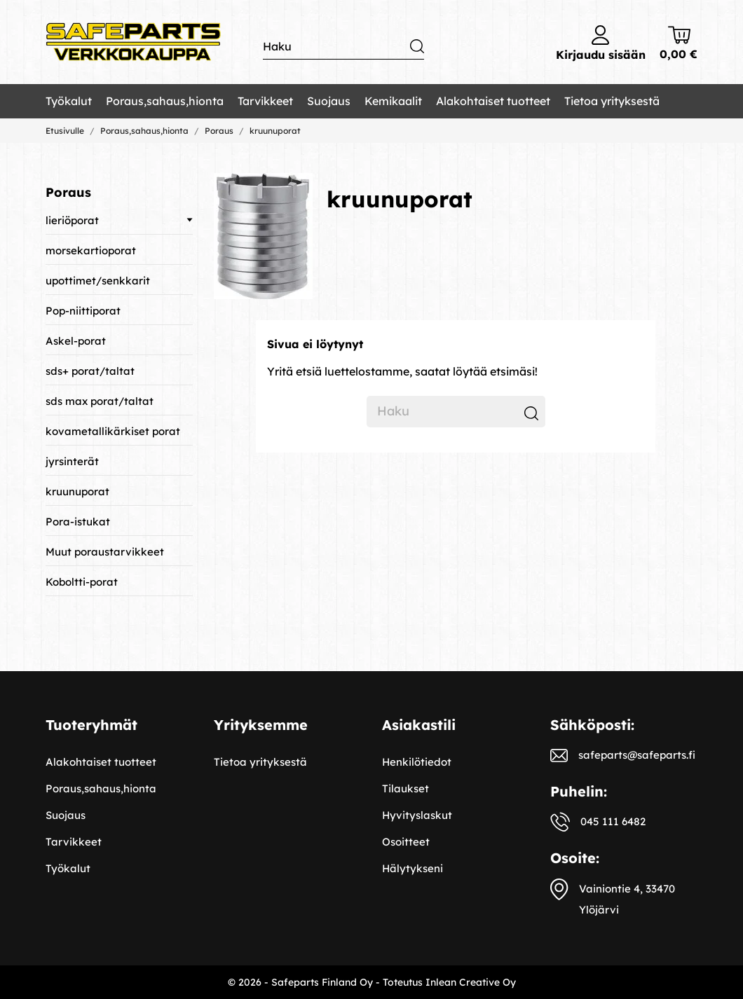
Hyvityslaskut (417, 815)
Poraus (68, 192)
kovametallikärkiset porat (113, 431)
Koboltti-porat (82, 581)
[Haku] (343, 47)
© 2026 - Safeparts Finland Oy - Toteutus (326, 982)
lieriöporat (72, 220)
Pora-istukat (78, 521)
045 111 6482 (613, 821)
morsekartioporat (91, 250)
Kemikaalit (393, 101)
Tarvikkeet (265, 101)
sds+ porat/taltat (90, 371)
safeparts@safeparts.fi (636, 755)
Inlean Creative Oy (470, 982)
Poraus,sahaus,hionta (165, 101)
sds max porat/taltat (100, 401)
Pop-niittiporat (83, 310)
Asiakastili (419, 724)
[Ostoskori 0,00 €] (678, 43)
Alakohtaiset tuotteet (493, 101)
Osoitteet (406, 841)
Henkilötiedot (416, 762)
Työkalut (69, 101)
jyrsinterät (72, 461)
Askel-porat (76, 340)
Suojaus (328, 101)
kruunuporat (77, 491)
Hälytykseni (412, 868)
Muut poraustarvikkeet (105, 551)
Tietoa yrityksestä (612, 101)
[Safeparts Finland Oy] (133, 42)
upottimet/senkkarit (98, 280)
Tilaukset (405, 788)
